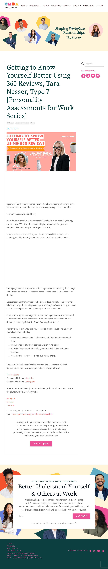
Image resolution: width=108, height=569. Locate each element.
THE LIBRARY (11, 546)
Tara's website (13, 375)
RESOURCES (88, 6)
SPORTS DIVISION (12, 548)
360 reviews (10, 123)
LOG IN (100, 6)
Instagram (30, 381)
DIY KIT (46, 6)
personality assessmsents (22, 123)
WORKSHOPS (35, 6)
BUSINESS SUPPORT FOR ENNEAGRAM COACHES (22, 555)
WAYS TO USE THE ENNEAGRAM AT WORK (20, 553)
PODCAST (77, 6)
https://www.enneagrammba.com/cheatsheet (33, 413)
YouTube (10, 405)
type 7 (32, 123)
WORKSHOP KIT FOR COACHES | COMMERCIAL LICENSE (24, 557)
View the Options (41, 443)
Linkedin (30, 378)
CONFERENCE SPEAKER (61, 6)
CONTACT (10, 543)
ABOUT (24, 6)
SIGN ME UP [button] (81, 515)
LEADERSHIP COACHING (14, 550)
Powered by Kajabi (98, 563)
